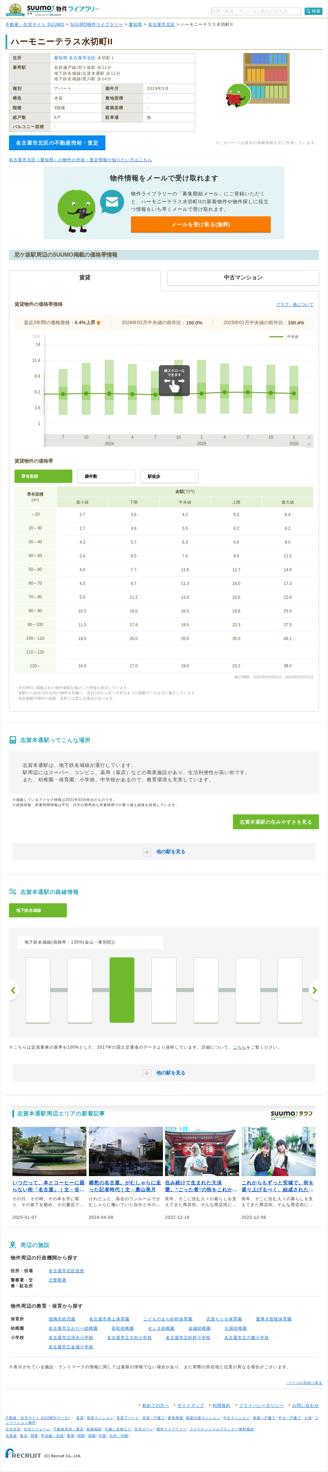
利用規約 (221, 1405)
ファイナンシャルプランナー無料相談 (221, 1429)
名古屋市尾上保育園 (109, 1319)
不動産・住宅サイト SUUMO (35, 24)
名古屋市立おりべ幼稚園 (73, 1328)
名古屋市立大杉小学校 (129, 1337)
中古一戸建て (289, 1418)
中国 (102, 1436)
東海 (70, 1436)
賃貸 (80, 1418)
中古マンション (236, 1418)
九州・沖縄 (118, 1436)
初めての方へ (155, 1405)
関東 (34, 1436)
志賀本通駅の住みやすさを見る (276, 822)
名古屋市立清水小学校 (71, 1337)
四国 (92, 1436)
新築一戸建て (264, 1418)
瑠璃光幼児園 (62, 1319)
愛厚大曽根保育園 (274, 1319)
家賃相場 (175, 1418)
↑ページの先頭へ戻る (304, 1382)
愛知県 (135, 24)
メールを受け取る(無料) (200, 224)
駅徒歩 (154, 476)
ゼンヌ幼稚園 (161, 1328)
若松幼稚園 (123, 1328)
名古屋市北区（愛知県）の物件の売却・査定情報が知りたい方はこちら (80, 159)
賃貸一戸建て (153, 1418)
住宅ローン (143, 1429)
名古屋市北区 (161, 24)
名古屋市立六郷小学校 (246, 1337)
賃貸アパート (127, 1418)
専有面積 (29, 476)
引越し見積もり (118, 1429)
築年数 (91, 476)
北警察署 (57, 1280)
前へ (14, 990)
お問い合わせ (305, 1405)
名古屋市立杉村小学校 (188, 1337)
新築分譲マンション (203, 1418)
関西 (81, 1436)
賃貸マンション (100, 1418)
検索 (316, 11)
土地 (308, 1418)
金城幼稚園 (199, 1328)
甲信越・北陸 (52, 1436)
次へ (314, 990)
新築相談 (94, 1429)
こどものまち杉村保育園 (168, 1319)
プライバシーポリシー (261, 1405)
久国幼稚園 (236, 1328)
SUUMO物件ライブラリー (96, 24)
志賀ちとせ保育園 (224, 1319)
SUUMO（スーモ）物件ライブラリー (52, 9)
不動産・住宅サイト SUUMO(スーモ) (38, 1418)
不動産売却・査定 (68, 1429)
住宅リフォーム (37, 1429)
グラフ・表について (295, 304)
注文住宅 (13, 1429)
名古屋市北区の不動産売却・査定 (57, 143)
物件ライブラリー (171, 1429)
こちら (239, 1047)
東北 (24, 1436)
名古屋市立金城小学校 (71, 1347)
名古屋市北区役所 (66, 1270)
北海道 (11, 1436)
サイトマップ (190, 1405)
